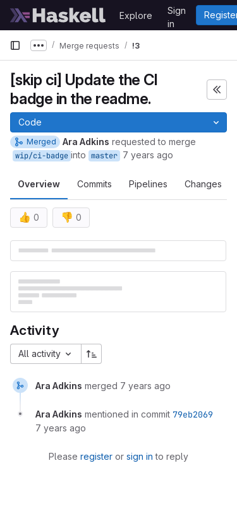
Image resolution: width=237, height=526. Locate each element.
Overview (39, 183)
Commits (94, 183)
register (96, 456)
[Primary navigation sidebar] (15, 45)
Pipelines (148, 183)
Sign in (176, 12)
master (104, 156)
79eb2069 (193, 414)
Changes (203, 183)
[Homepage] (58, 15)
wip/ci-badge (41, 156)
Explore (135, 15)
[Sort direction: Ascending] (92, 354)
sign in (139, 456)
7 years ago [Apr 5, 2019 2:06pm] (148, 154)
